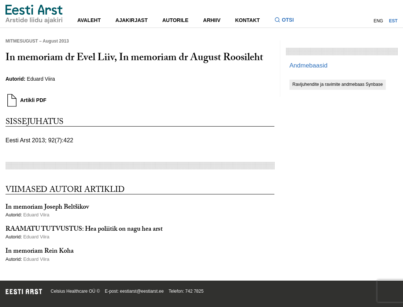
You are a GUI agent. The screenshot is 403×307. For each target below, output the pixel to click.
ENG (378, 20)
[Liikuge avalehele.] (34, 14)
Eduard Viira (41, 79)
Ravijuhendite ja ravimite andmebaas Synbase (337, 84)
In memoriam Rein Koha (39, 251)
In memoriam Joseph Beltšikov (47, 207)
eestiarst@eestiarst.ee (142, 291)
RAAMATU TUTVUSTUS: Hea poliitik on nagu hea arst (84, 229)
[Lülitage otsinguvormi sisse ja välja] (287, 21)
